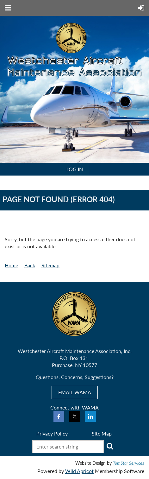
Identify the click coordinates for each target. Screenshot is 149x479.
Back (29, 265)
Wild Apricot (79, 471)
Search (109, 446)
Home (11, 265)
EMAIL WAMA (74, 392)
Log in (74, 169)
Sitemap (50, 265)
